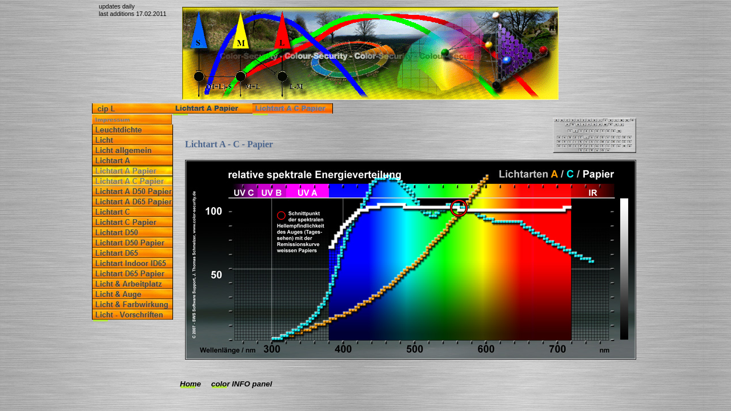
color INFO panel (241, 384)
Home (190, 384)
